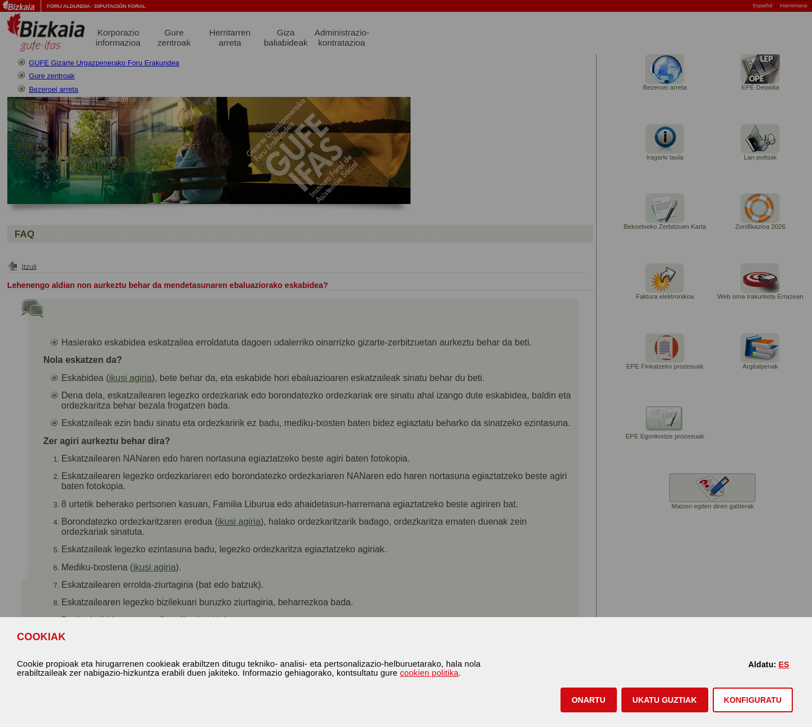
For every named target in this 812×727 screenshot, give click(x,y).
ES (783, 664)
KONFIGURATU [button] (753, 699)
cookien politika (429, 672)
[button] (589, 700)
